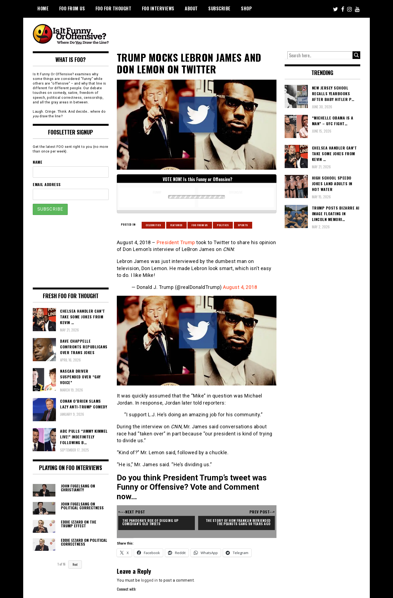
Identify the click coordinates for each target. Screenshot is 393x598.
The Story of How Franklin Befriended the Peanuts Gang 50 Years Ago (239, 522)
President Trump (176, 242)
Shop (246, 8)
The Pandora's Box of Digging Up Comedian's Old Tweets (150, 522)
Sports (243, 225)
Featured (176, 225)
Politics (223, 225)
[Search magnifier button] (356, 55)
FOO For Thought (114, 8)
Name (37, 162)
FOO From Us (72, 8)
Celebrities (153, 225)
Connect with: (126, 589)
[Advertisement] (258, 32)
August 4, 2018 (240, 287)
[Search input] (320, 55)
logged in (149, 580)
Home (43, 8)
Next (75, 564)
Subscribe (219, 8)
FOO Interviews (158, 8)
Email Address (47, 184)
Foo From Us (200, 225)
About (191, 8)
